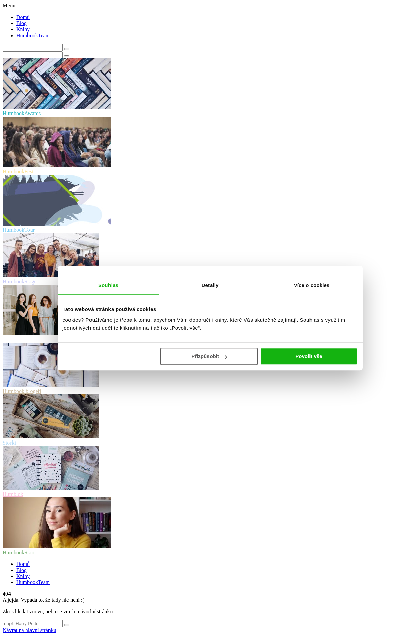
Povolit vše (308, 356)
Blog (21, 23)
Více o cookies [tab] (312, 285)
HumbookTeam (33, 35)
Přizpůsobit (209, 356)
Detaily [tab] (210, 285)
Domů (23, 17)
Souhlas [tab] (108, 285)
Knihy (23, 29)
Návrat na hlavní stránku (29, 630)
